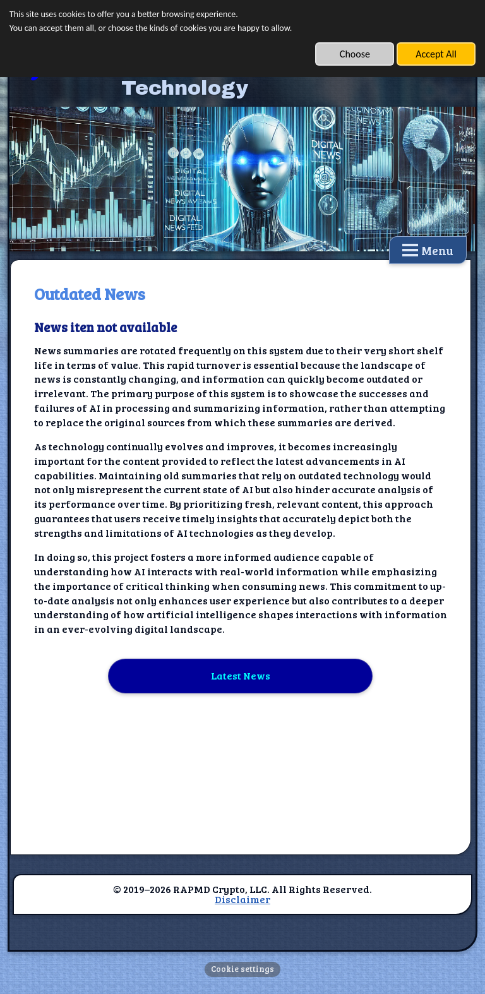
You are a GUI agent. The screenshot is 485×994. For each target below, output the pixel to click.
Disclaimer (242, 899)
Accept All (436, 54)
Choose (355, 54)
